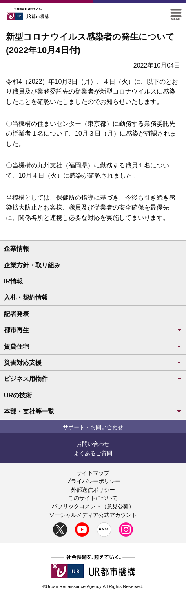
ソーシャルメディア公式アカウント (93, 515)
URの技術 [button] (18, 395)
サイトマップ (93, 473)
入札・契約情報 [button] (26, 297)
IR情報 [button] (13, 281)
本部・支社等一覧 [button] (93, 411)
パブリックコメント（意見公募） (93, 506)
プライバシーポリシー (93, 481)
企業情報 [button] (16, 248)
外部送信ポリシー (93, 490)
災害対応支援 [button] (93, 362)
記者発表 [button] (16, 314)
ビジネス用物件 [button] (93, 378)
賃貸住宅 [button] (93, 346)
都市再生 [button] (93, 330)
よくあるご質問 (93, 453)
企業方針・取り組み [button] (32, 265)
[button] (176, 12)
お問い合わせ (93, 444)
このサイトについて (93, 498)
